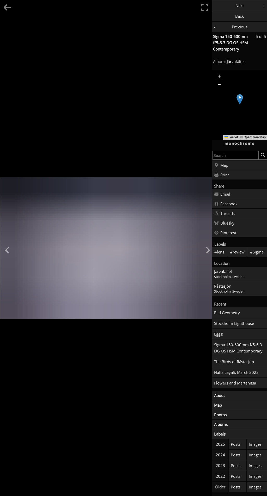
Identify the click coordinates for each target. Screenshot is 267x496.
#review (237, 252)
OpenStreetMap (255, 137)
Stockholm (222, 277)
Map (221, 165)
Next (239, 5)
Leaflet (231, 137)
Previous (239, 26)
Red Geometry (227, 312)
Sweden (238, 277)
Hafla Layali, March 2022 (236, 372)
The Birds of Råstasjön (234, 361)
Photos (220, 414)
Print (221, 175)
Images (255, 444)
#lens (219, 252)
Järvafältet (236, 61)
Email (222, 194)
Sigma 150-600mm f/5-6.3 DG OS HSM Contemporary (230, 43)
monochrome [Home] (239, 143)
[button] (239, 99)
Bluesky (224, 223)
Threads (224, 213)
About (219, 395)
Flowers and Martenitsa (235, 383)
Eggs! (218, 334)
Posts (235, 444)
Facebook (226, 204)
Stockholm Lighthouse (234, 323)
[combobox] (235, 155)
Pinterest (225, 233)
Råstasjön (222, 286)
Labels (220, 434)
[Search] (262, 155)
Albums (221, 424)
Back (239, 16)
